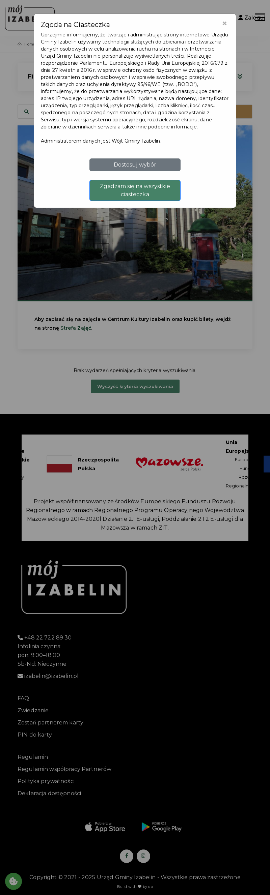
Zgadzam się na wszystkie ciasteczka (135, 190)
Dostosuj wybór (135, 164)
